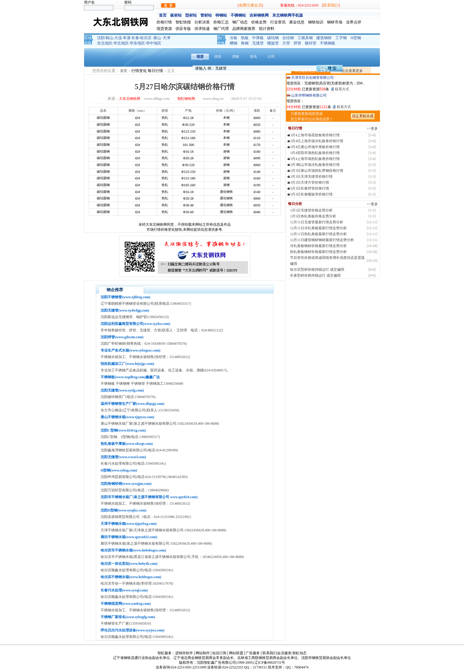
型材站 (191, 15)
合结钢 (288, 38)
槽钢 (233, 43)
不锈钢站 (238, 15)
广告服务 (253, 653)
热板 (245, 38)
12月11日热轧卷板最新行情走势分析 (318, 234)
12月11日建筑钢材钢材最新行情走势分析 (322, 240)
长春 (135, 38)
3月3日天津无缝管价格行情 (311, 176)
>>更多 (372, 128)
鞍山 (109, 38)
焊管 (297, 43)
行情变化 (139, 70)
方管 (286, 43)
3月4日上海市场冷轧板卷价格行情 (316, 141)
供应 (217, 56)
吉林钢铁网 (259, 15)
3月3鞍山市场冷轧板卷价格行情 (315, 165)
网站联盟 (236, 653)
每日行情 (156, 70)
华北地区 (121, 43)
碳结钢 (273, 38)
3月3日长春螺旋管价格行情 (311, 194)
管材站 (206, 15)
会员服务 (284, 653)
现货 (200, 56)
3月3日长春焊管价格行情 (309, 188)
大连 (118, 38)
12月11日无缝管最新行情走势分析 (316, 222)
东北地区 (104, 43)
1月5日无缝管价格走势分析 (311, 210)
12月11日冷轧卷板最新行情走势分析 (318, 228)
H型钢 (355, 38)
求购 (235, 56)
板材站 (176, 15)
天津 (166, 38)
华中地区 (153, 43)
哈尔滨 (146, 38)
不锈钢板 (327, 43)
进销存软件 (184, 653)
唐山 (157, 38)
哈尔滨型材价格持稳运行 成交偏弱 (317, 269)
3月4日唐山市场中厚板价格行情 (315, 147)
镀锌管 (310, 43)
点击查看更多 (352, 71)
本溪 (126, 38)
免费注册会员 (250, 5)
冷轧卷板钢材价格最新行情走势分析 (318, 246)
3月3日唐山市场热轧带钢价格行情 (316, 171)
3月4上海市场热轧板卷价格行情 (315, 159)
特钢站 (221, 15)
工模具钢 (305, 38)
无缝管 (258, 43)
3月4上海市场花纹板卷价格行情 (315, 135)
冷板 (233, 38)
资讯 (253, 56)
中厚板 (258, 38)
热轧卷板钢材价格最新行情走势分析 (318, 252)
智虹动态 (299, 653)
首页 (163, 15)
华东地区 (137, 43)
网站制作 (203, 653)
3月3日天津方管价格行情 (309, 182)
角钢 (245, 43)
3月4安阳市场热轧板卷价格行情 (315, 153)
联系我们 (331, 5)
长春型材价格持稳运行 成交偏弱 (315, 275)
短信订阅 (219, 653)
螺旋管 (273, 43)
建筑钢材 (324, 38)
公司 (271, 56)
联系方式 (342, 89)
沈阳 (101, 38)
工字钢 (341, 38)
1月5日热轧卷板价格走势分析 (313, 216)
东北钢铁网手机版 (287, 15)
